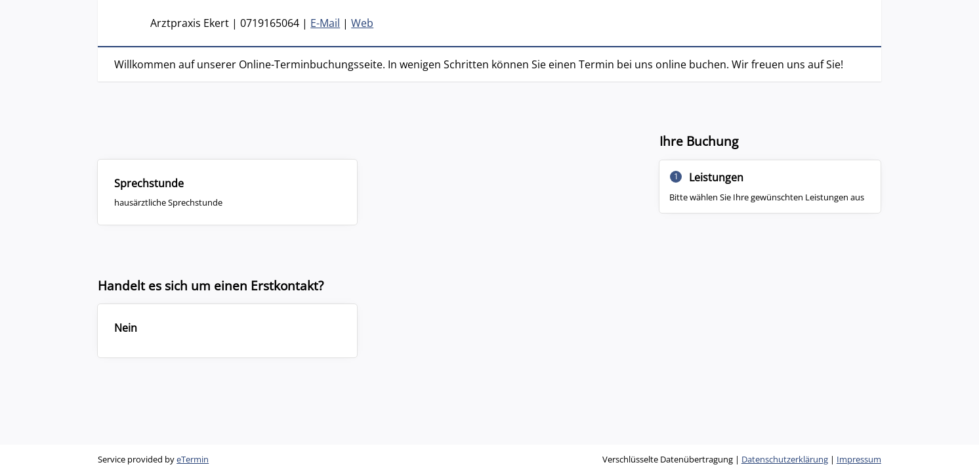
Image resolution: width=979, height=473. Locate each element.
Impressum (859, 459)
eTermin (193, 459)
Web (362, 23)
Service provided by (153, 459)
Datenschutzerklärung (784, 459)
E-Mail (325, 23)
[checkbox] (227, 192)
